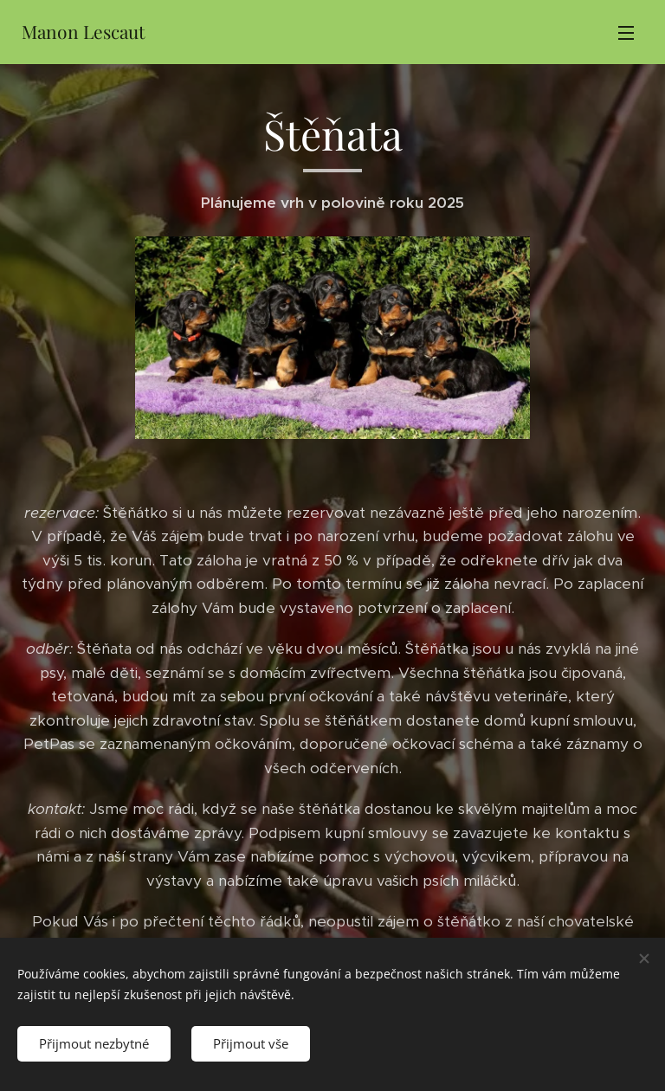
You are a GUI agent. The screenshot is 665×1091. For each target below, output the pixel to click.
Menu (626, 33)
